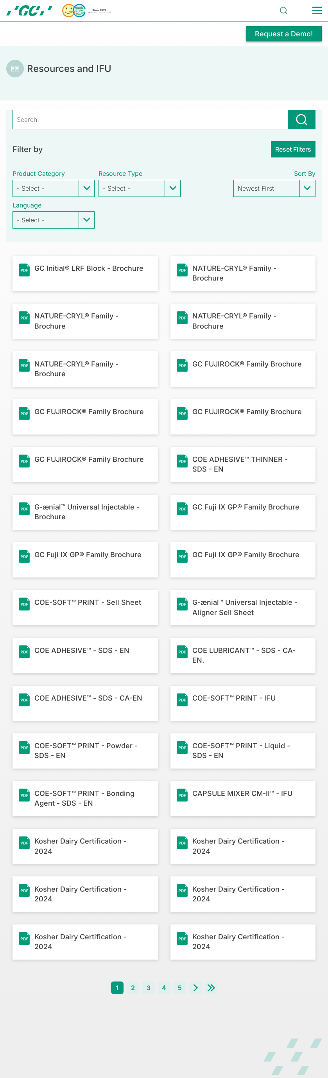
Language (27, 205)
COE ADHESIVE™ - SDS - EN (81, 650)
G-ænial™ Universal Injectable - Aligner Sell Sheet (245, 607)
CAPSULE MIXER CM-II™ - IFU (242, 793)
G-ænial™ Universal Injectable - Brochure (87, 512)
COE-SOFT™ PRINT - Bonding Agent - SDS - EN (84, 798)
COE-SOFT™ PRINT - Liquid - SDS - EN (241, 751)
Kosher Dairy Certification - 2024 (80, 846)
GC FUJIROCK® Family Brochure (247, 364)
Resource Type (120, 173)
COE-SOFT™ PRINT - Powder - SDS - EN (86, 751)
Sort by (304, 173)
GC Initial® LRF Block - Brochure (88, 268)
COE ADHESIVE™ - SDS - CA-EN (88, 698)
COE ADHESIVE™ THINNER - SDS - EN (240, 464)
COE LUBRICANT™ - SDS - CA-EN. (244, 655)
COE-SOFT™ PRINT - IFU (234, 698)
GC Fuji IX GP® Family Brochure (245, 507)
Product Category (39, 173)
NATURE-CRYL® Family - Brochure (234, 273)
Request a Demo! (284, 34)
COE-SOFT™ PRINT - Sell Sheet (87, 602)
